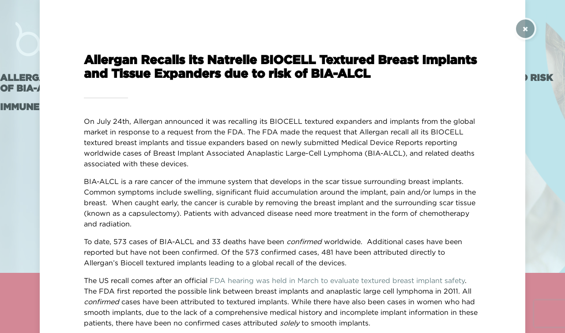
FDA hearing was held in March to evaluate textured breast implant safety (337, 280)
